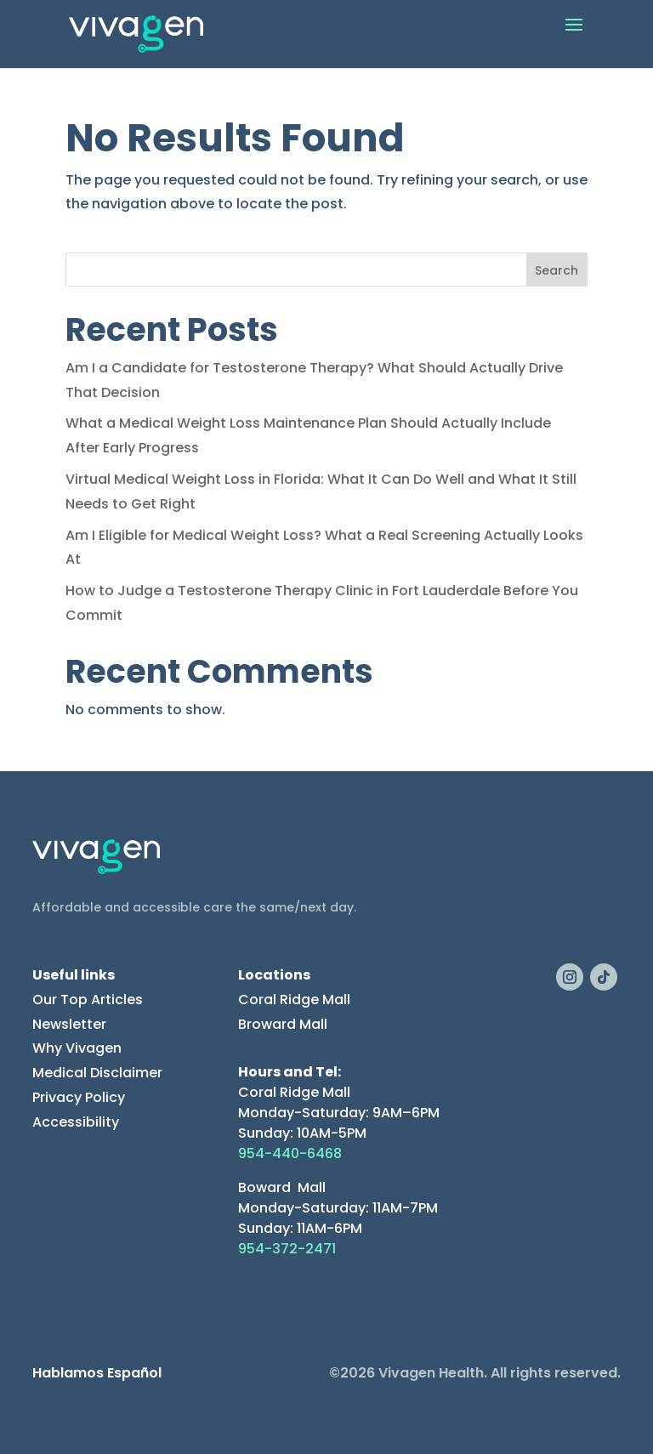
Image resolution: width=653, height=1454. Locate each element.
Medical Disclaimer (97, 1072)
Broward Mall (282, 1024)
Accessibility (75, 1122)
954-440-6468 (290, 1153)
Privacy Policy (78, 1097)
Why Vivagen (77, 1048)
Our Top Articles (87, 999)
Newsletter (69, 1024)
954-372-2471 (287, 1248)
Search (556, 270)
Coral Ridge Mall (294, 999)
